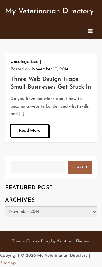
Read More (29, 131)
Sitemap (8, 263)
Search (79, 167)
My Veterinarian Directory (49, 11)
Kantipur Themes (73, 241)
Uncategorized (24, 62)
